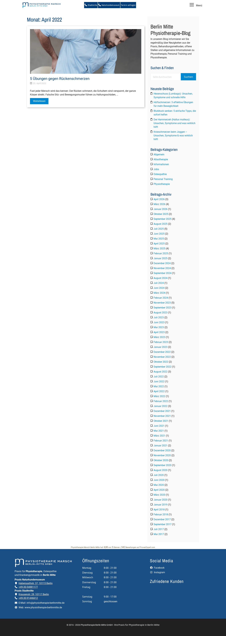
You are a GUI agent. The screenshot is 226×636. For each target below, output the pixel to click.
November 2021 (162, 416)
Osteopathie (160, 174)
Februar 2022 (161, 401)
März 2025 (159, 248)
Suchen (188, 76)
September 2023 (162, 307)
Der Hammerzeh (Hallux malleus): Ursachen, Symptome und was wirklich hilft (174, 123)
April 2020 (159, 489)
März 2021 (159, 435)
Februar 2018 (161, 514)
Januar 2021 (160, 445)
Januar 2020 (160, 499)
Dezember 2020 (162, 450)
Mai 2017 (159, 534)
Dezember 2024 (162, 263)
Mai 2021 (159, 430)
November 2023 (162, 302)
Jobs (156, 169)
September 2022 (162, 366)
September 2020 (162, 465)
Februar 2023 (161, 342)
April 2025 (159, 243)
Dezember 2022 (162, 351)
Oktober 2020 (161, 460)
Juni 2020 (159, 480)
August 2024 (160, 278)
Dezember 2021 (162, 411)
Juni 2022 (159, 381)
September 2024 (162, 273)
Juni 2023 (159, 322)
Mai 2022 (159, 386)
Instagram (157, 572)
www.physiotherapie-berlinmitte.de (43, 607)
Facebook (157, 567)
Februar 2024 (161, 297)
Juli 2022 (159, 376)
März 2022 (159, 396)
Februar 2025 (161, 253)
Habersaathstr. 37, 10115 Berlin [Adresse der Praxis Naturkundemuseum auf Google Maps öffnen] (36, 583)
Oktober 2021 (161, 420)
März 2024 (159, 292)
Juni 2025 (159, 233)
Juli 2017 (159, 529)
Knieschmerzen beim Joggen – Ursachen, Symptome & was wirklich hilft (173, 135)
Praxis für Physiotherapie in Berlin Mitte (139, 624)
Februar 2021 (161, 440)
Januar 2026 (160, 209)
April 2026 (159, 199)
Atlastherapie (161, 159)
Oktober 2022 (161, 361)
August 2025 (160, 223)
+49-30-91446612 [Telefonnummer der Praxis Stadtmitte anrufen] (28, 598)
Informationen (161, 164)
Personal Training (163, 179)
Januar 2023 (160, 347)
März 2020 (159, 494)
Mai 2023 (159, 327)
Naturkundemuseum (109, 5)
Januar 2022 (160, 406)
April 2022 (159, 391)
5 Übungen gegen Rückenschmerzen (59, 78)
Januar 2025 (160, 258)
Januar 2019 (160, 504)
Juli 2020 (159, 475)
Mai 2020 (159, 484)
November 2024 (162, 268)
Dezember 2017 (162, 519)
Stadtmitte (91, 5)
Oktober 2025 (161, 214)
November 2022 (162, 356)
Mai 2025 (159, 238)
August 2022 (160, 371)
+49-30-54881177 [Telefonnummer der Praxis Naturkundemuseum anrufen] (28, 587)
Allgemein (159, 154)
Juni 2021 (159, 425)
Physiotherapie (162, 184)
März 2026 (159, 204)
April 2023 (159, 332)
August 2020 (160, 470)
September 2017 (162, 524)
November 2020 (162, 455)
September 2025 (162, 218)
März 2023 (159, 337)
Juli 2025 (159, 228)
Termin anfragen (128, 5)
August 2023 (160, 312)
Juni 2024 (159, 287)
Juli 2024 (159, 283)
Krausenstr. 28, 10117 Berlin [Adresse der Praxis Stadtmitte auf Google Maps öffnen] (34, 594)
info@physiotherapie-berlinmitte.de (45, 602)
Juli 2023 (159, 317)
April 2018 (159, 509)
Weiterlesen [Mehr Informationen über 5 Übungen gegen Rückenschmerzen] (39, 101)
